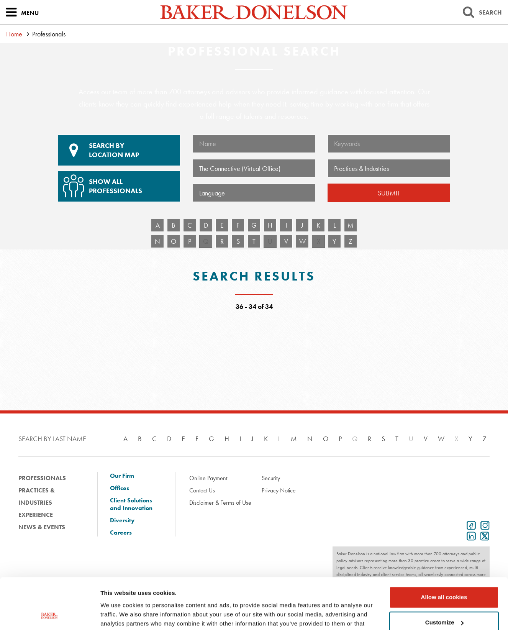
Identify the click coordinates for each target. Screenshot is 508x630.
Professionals (42, 478)
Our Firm (122, 476)
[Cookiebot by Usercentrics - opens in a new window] (49, 615)
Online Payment (208, 478)
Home (14, 34)
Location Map (119, 150)
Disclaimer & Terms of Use (220, 503)
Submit (389, 193)
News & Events (41, 527)
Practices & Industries (36, 496)
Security (271, 478)
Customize (444, 574)
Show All (118, 183)
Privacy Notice (279, 490)
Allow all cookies (444, 549)
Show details (118, 615)
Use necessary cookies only (444, 599)
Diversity (122, 520)
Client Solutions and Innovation (131, 504)
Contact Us (202, 490)
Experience (35, 515)
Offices (119, 488)
